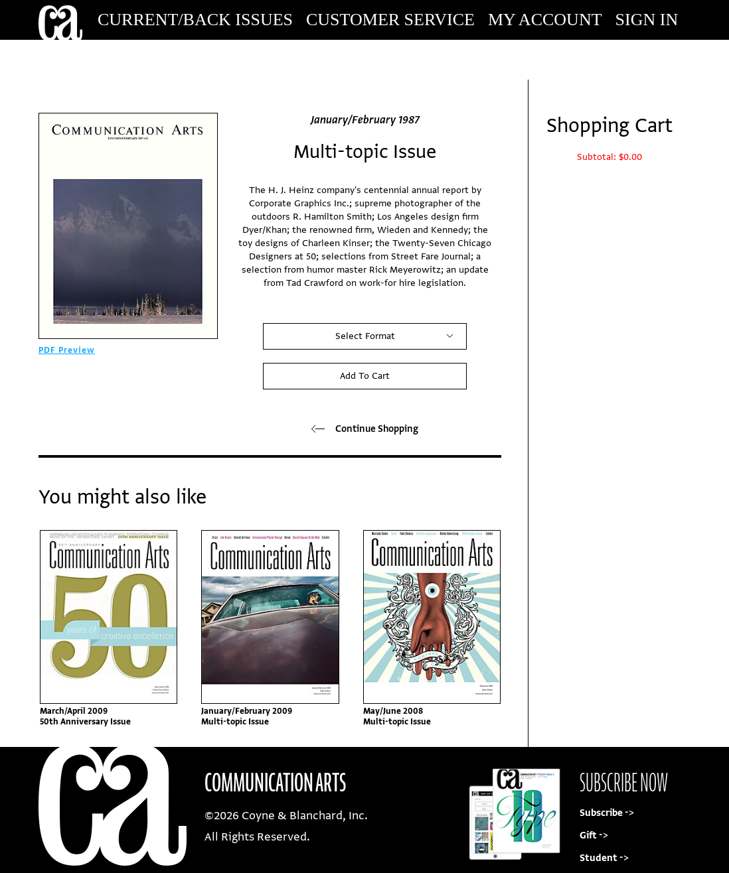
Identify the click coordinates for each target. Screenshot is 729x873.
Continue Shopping (364, 429)
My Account (545, 19)
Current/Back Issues (195, 19)
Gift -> (594, 835)
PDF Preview (67, 350)
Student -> (604, 858)
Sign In (647, 19)
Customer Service (390, 19)
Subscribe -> (607, 813)
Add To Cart (365, 375)
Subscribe (600, 59)
